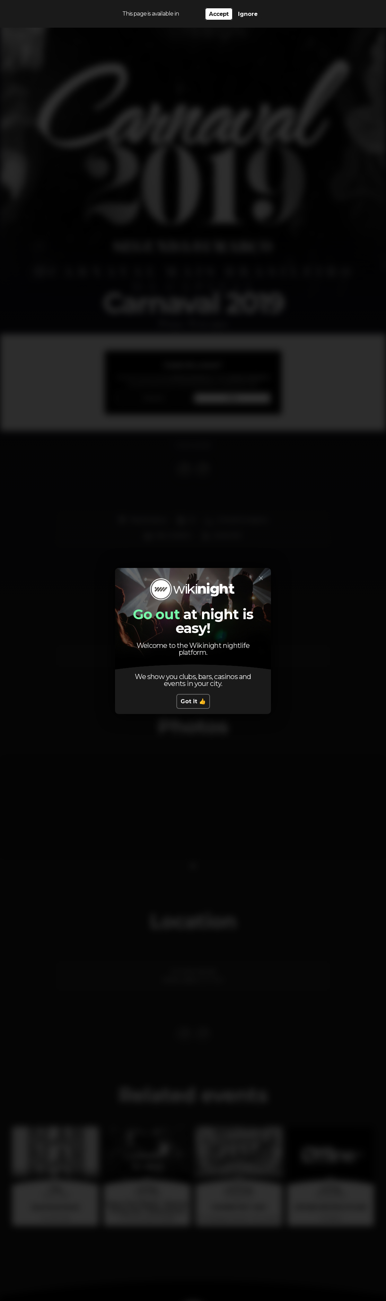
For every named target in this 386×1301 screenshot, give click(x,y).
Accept (218, 14)
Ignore (248, 14)
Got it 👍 (193, 701)
